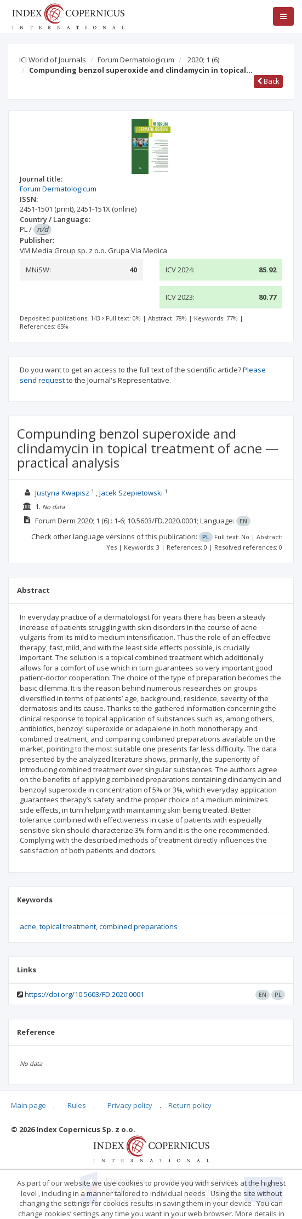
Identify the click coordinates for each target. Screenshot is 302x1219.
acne (28, 926)
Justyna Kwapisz (62, 493)
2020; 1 (203, 60)
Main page (28, 1105)
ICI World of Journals (52, 60)
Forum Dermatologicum (136, 60)
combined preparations (138, 926)
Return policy (190, 1105)
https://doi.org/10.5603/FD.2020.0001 (84, 994)
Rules (76, 1105)
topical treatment (67, 926)
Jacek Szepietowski (131, 493)
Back (268, 81)
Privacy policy (129, 1105)
